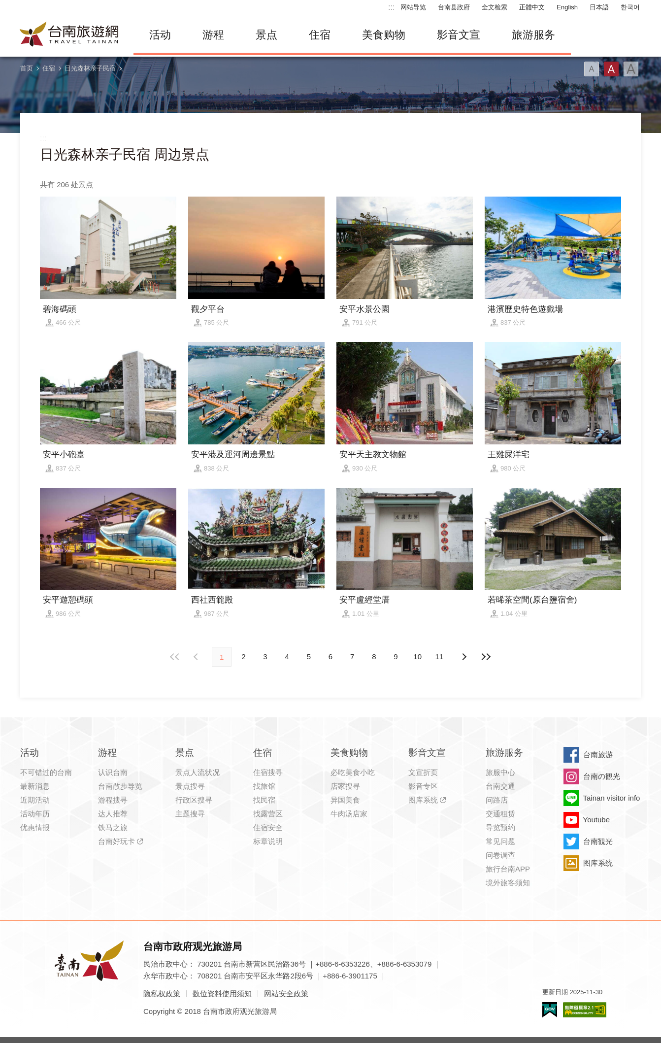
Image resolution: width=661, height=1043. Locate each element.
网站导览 (413, 7)
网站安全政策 (286, 993)
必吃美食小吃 (352, 772)
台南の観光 (601, 776)
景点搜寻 (190, 786)
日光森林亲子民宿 (90, 68)
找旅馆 (264, 786)
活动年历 (35, 813)
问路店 (497, 800)
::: (391, 7)
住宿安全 (268, 827)
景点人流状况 (197, 772)
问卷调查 (500, 855)
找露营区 (268, 813)
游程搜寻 (113, 800)
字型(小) (591, 69)
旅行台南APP (508, 869)
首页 (26, 68)
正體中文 (532, 7)
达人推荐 (113, 813)
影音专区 (423, 786)
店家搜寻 (345, 786)
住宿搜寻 (268, 772)
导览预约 (500, 827)
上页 (464, 657)
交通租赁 (500, 813)
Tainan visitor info (611, 798)
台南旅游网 (69, 35)
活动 (160, 35)
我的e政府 (549, 1009)
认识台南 (113, 772)
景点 (266, 35)
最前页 (175, 657)
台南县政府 (454, 7)
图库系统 (423, 800)
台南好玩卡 (116, 841)
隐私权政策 (161, 993)
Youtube (596, 819)
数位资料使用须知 (222, 993)
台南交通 (500, 786)
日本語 (599, 7)
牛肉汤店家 (348, 813)
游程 (213, 35)
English (567, 7)
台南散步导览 (120, 786)
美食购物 (383, 35)
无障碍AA (584, 1009)
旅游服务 (533, 35)
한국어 (630, 7)
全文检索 (494, 7)
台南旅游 (598, 754)
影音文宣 (458, 35)
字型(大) (631, 69)
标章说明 (268, 841)
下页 (197, 657)
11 (439, 656)
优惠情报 (35, 827)
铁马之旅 (113, 827)
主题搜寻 (190, 813)
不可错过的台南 (46, 772)
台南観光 (598, 841)
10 (417, 656)
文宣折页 (423, 772)
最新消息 (35, 786)
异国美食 (345, 800)
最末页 (486, 657)
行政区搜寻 (193, 800)
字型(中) (611, 69)
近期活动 (35, 800)
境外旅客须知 (508, 882)
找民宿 (264, 800)
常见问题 (500, 841)
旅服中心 (500, 772)
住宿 (319, 35)
